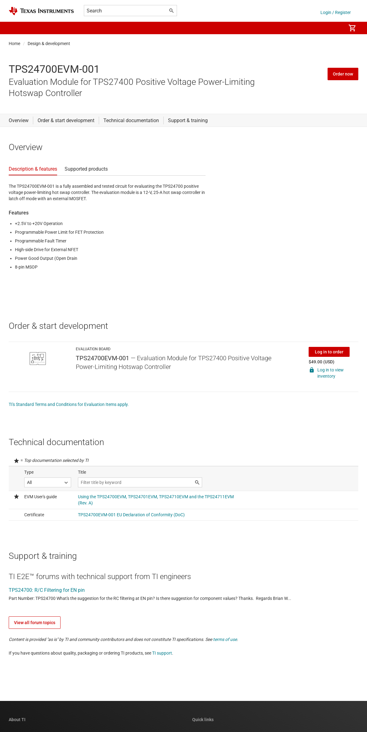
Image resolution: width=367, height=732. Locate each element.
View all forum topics (34, 622)
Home (14, 43)
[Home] (41, 11)
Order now (343, 73)
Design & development (49, 43)
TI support (162, 653)
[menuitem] (334, 28)
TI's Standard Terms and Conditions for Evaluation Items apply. (69, 404)
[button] (15, 28)
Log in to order (329, 351)
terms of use (225, 639)
